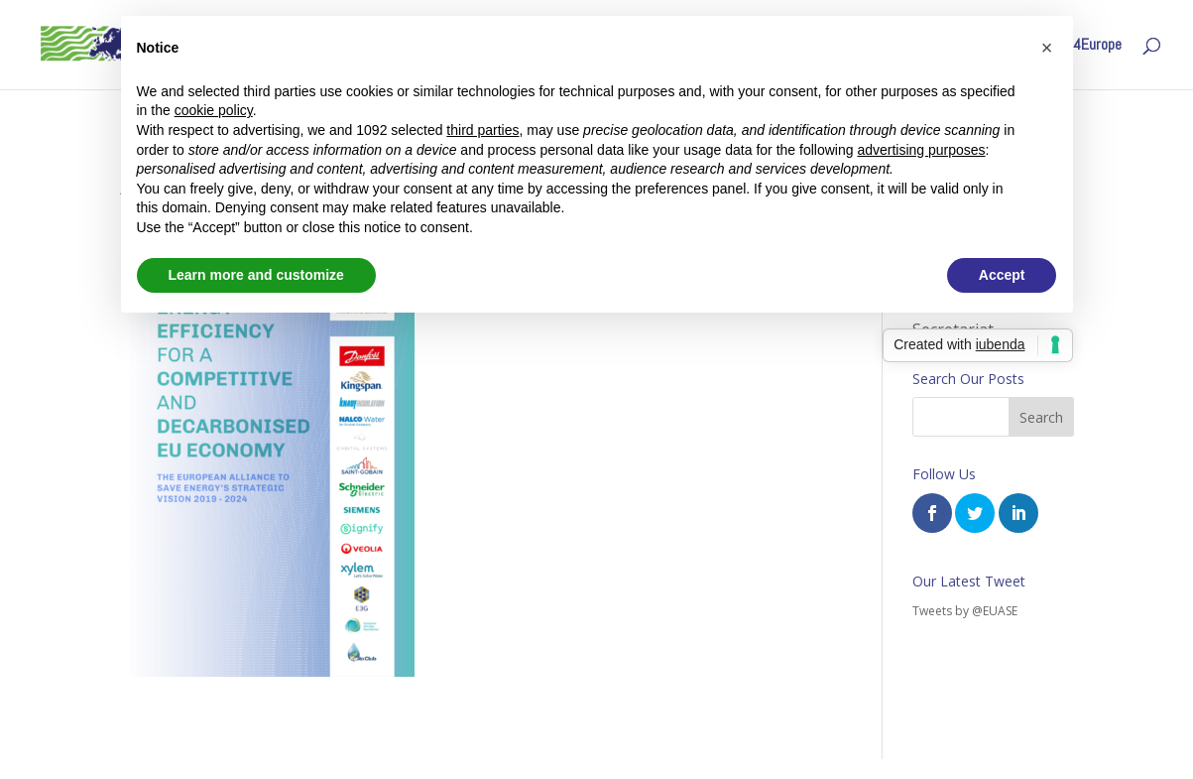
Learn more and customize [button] (256, 275)
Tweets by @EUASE (964, 610)
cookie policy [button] (214, 110)
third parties (482, 130)
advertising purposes (921, 150)
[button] (1047, 48)
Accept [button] (1002, 275)
